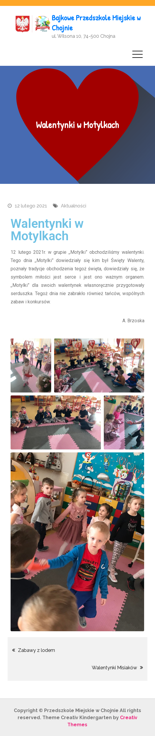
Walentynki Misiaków (114, 667)
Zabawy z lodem (36, 649)
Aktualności (73, 205)
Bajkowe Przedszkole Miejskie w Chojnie (95, 22)
